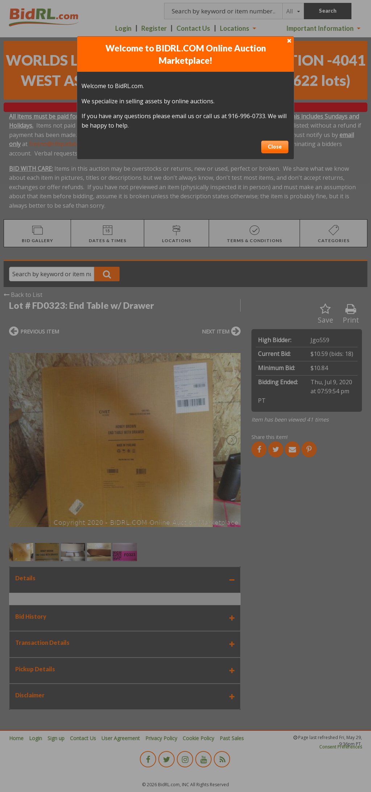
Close (275, 147)
